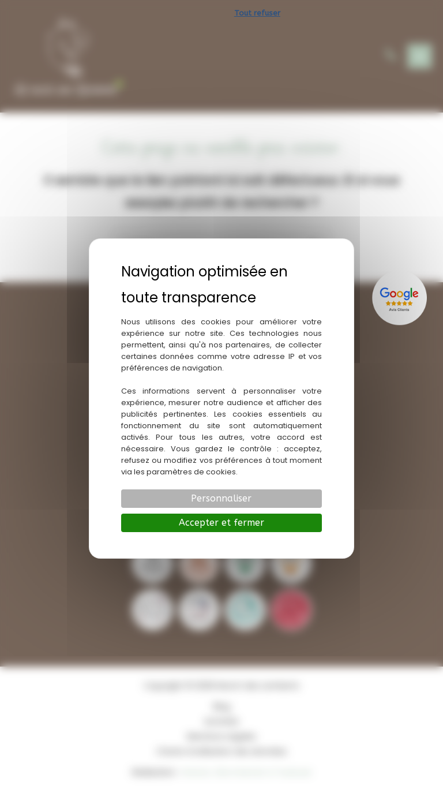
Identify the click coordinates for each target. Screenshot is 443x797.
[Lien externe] (401, 297)
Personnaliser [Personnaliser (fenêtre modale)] (221, 498)
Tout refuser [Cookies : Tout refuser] (257, 13)
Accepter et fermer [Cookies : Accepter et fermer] (221, 522)
